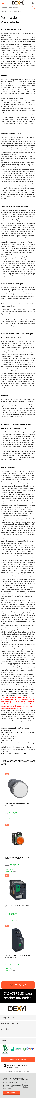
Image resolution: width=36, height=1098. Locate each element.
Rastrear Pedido (12, 1018)
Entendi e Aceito (12, 1093)
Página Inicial (4, 11)
